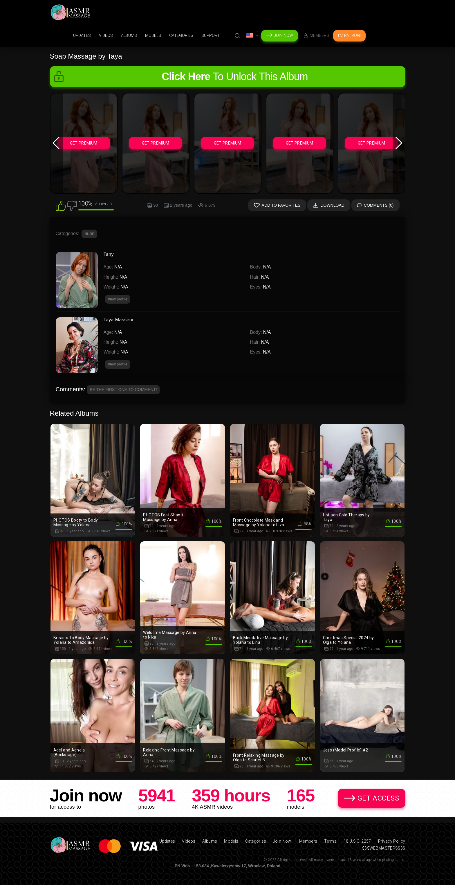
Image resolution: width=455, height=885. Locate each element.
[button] (56, 143)
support (210, 35)
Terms (330, 841)
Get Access (378, 798)
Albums (129, 35)
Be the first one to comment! (123, 389)
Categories (181, 35)
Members (319, 35)
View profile (117, 364)
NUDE (89, 234)
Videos (106, 35)
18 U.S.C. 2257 (357, 841)
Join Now (283, 35)
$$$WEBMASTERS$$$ (383, 848)
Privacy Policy (391, 841)
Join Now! (282, 841)
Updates (82, 35)
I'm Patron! (349, 35)
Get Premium (84, 143)
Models (153, 35)
